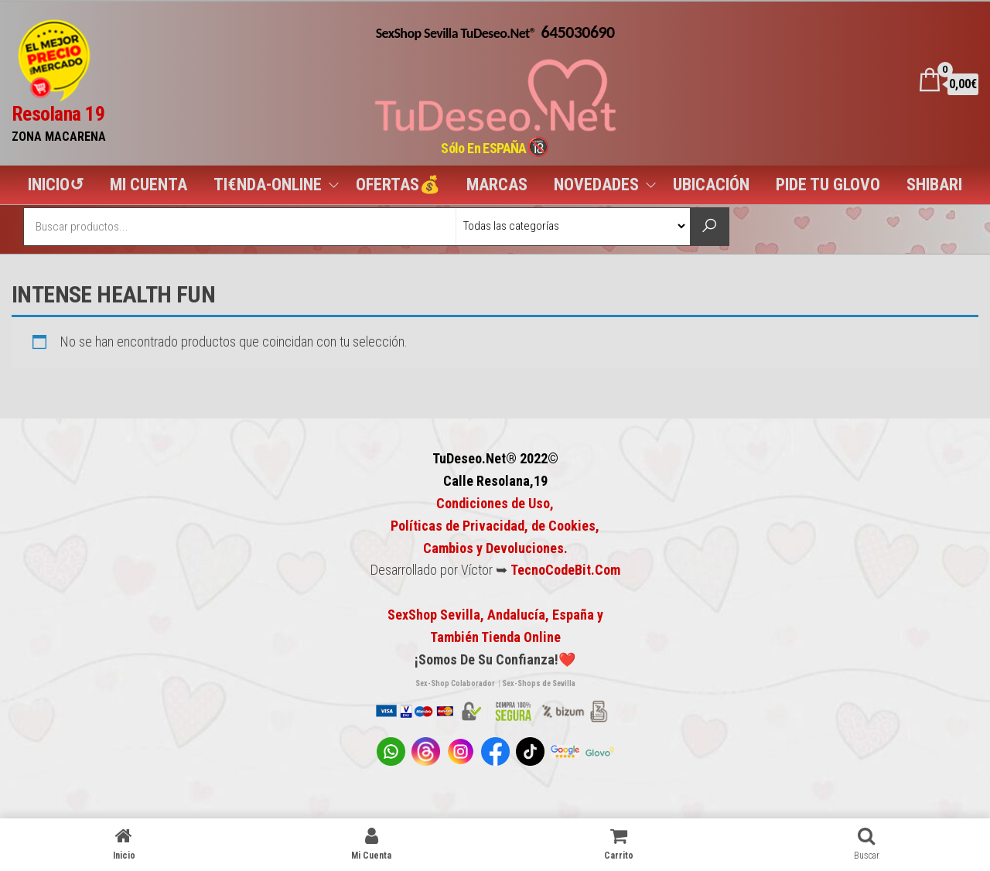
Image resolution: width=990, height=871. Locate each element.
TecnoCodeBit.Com (565, 570)
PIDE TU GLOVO (828, 184)
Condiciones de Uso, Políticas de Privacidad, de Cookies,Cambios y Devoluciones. (495, 525)
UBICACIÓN (711, 184)
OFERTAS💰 (398, 184)
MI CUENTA (148, 184)
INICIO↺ (56, 184)
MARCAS (496, 184)
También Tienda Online (495, 637)
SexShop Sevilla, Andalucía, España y (495, 614)
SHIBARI (934, 184)
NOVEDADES (596, 184)
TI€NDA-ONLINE (267, 184)
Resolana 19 (58, 113)
